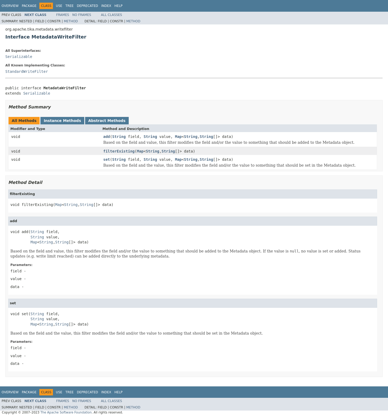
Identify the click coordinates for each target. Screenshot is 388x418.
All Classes (111, 15)
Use (59, 6)
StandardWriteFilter (26, 71)
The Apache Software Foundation (66, 412)
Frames (62, 15)
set (106, 159)
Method (71, 21)
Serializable (18, 56)
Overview (10, 6)
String (119, 136)
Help (118, 6)
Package (29, 6)
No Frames (81, 15)
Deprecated (87, 6)
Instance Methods (62, 121)
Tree (69, 6)
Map (178, 136)
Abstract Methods (107, 121)
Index (106, 6)
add (106, 136)
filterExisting (119, 151)
